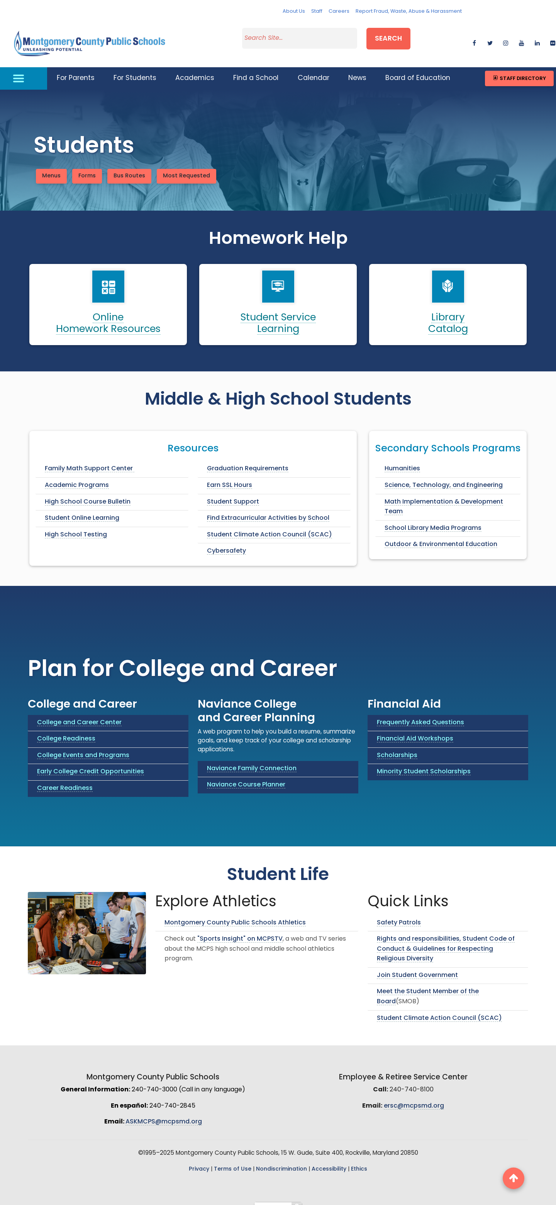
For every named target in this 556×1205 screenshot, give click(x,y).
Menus (51, 166)
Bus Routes (129, 166)
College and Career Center (79, 713)
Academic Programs (77, 476)
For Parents (76, 68)
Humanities (402, 459)
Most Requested (186, 166)
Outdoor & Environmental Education (441, 535)
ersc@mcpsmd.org (414, 1096)
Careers (339, 11)
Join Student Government (417, 966)
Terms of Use (232, 1159)
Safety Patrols (399, 913)
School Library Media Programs (433, 519)
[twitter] (489, 37)
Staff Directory (519, 68)
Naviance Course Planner (246, 775)
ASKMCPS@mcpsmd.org (163, 1113)
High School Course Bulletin (88, 492)
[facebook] (474, 37)
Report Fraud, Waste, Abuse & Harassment (409, 11)
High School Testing (76, 525)
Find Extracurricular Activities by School (268, 508)
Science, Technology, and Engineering (444, 476)
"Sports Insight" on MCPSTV (240, 929)
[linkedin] (537, 37)
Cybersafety (226, 542)
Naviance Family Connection (252, 759)
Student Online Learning (82, 508)
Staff (316, 11)
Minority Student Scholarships (424, 762)
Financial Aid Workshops (415, 729)
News (357, 68)
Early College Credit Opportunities (90, 762)
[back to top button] (513, 1178)
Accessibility (329, 1159)
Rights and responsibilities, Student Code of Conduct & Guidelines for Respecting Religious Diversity (446, 939)
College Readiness (66, 729)
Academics (194, 68)
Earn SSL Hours (229, 476)
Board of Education (417, 68)
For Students (135, 68)
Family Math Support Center (89, 459)
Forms (87, 166)
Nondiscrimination (281, 1159)
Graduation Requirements (247, 459)
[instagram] (505, 37)
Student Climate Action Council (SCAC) (269, 525)
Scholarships (397, 746)
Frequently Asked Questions (420, 713)
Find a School (255, 68)
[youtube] (521, 37)
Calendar (313, 68)
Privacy (199, 1159)
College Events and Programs (83, 746)
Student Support (233, 492)
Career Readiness (65, 779)
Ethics (359, 1159)
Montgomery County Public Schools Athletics (235, 913)
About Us (294, 11)
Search (388, 36)
